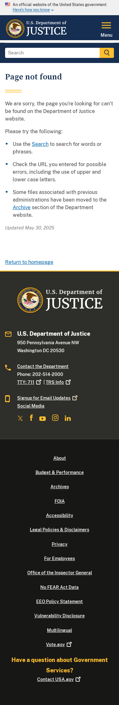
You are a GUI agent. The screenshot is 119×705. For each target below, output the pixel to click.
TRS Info (59, 382)
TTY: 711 (30, 382)
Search (40, 144)
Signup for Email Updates (48, 398)
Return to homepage (29, 262)
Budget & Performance (60, 472)
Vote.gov (59, 644)
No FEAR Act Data (59, 587)
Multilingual (59, 630)
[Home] (36, 36)
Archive (21, 207)
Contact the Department (43, 366)
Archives (59, 486)
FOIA (60, 501)
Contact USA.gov (59, 679)
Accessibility (59, 515)
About (59, 458)
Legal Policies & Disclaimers (59, 529)
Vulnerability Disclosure (59, 615)
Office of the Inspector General (59, 572)
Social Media (30, 406)
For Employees (59, 558)
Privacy (60, 544)
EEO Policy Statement (59, 601)
